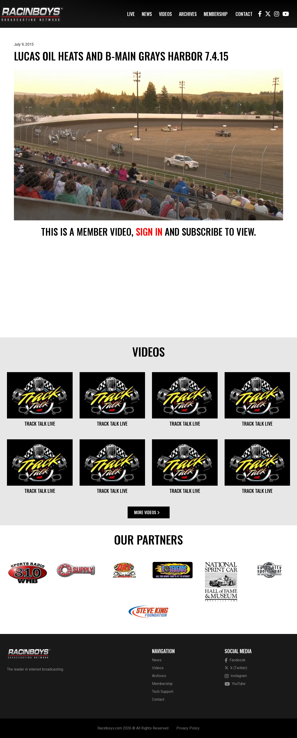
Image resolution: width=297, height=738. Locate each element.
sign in (149, 231)
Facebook (235, 660)
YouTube (235, 683)
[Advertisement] (148, 287)
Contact (244, 13)
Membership (216, 13)
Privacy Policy (188, 728)
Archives (188, 13)
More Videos (147, 512)
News (147, 13)
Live (131, 13)
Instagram (236, 676)
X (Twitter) (236, 668)
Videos (165, 13)
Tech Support (162, 691)
